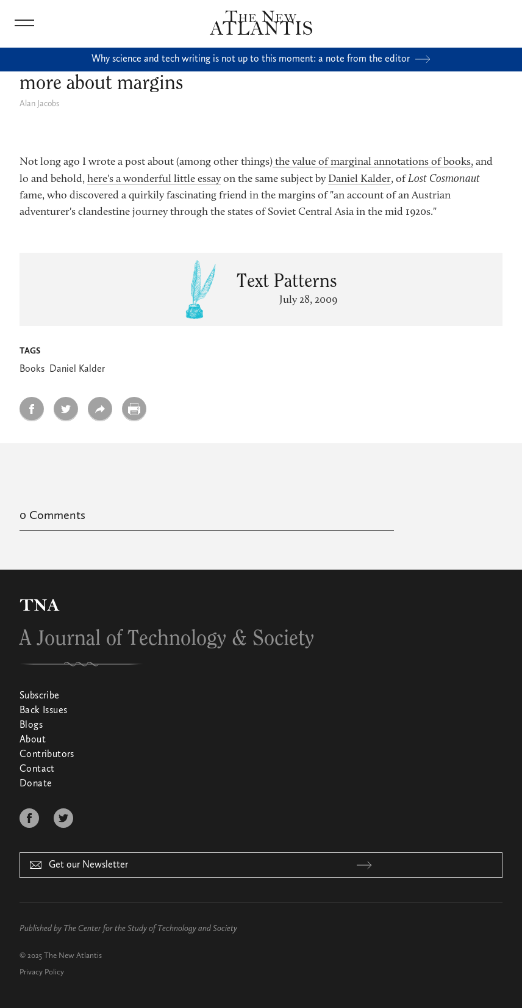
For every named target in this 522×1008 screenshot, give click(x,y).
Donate (36, 784)
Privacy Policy (42, 972)
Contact (37, 769)
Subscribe (40, 696)
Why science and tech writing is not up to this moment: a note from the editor (261, 59)
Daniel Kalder (359, 179)
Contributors (47, 755)
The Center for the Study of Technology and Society (150, 928)
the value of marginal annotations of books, (373, 162)
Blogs (31, 725)
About (33, 740)
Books (32, 369)
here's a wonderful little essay (154, 179)
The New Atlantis (73, 956)
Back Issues (43, 711)
